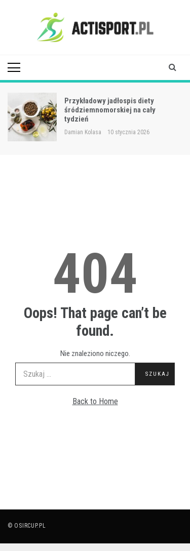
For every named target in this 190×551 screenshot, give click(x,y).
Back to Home (95, 401)
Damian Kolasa (82, 132)
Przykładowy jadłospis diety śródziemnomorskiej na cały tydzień (110, 110)
